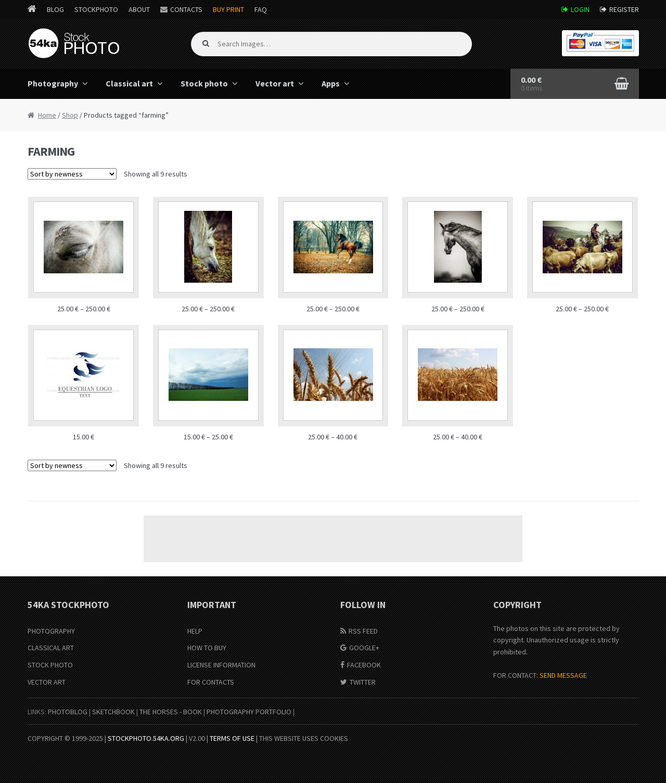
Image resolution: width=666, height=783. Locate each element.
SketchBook (113, 711)
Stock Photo (50, 665)
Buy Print (228, 9)
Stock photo (204, 83)
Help (194, 631)
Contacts (186, 9)
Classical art (129, 83)
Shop (70, 115)
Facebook (364, 665)
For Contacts (210, 682)
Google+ (364, 647)
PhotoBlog (67, 711)
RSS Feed (363, 631)
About (139, 9)
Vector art (274, 83)
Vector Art (47, 682)
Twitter (363, 682)
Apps (331, 83)
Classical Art (51, 647)
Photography (53, 83)
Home (47, 115)
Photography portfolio (249, 711)
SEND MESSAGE (563, 675)
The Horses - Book (170, 711)
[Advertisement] (333, 538)
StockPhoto (96, 9)
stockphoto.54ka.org (146, 738)
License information (221, 665)
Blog (55, 9)
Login (580, 9)
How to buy (206, 647)
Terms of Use (232, 738)
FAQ (260, 9)
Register (624, 9)
